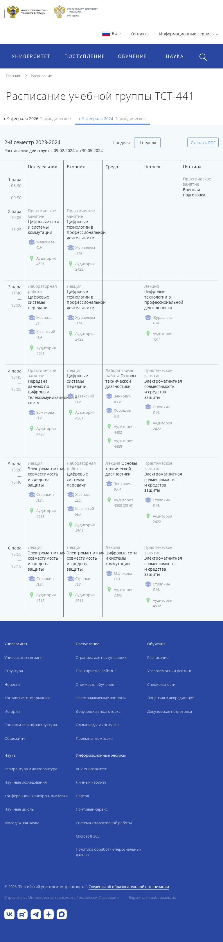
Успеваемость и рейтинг (169, 670)
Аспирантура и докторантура (30, 768)
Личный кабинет (91, 782)
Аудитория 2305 (119, 592)
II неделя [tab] (147, 142)
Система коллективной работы (104, 822)
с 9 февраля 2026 (37, 118)
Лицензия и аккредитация (170, 697)
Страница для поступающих (101, 657)
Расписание (41, 75)
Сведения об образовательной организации (129, 886)
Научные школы (19, 809)
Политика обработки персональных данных (108, 852)
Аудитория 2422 (81, 266)
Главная (13, 75)
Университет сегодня (23, 657)
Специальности (161, 684)
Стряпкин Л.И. (157, 409)
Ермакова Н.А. (41, 415)
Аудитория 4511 (158, 336)
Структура (13, 670)
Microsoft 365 (87, 836)
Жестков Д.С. (39, 320)
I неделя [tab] (121, 142)
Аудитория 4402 (119, 429)
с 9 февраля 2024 (112, 118)
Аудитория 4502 (158, 603)
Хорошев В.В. (118, 413)
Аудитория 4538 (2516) (119, 502)
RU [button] (111, 33)
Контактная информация (27, 697)
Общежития (15, 738)
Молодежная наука (21, 822)
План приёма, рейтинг (96, 670)
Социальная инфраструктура (30, 724)
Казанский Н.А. (41, 334)
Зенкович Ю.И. (118, 398)
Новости (12, 684)
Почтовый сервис (91, 809)
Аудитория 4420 (42, 431)
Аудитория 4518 (42, 513)
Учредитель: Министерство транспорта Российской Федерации (61, 897)
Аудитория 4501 (42, 261)
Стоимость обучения (95, 684)
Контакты (140, 34)
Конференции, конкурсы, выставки (36, 795)
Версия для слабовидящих (152, 897)
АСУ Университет (91, 768)
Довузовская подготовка (98, 711)
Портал (82, 795)
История (12, 711)
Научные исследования (25, 782)
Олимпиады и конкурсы (97, 724)
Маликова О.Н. (41, 244)
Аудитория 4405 (119, 443)
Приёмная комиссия (94, 738)
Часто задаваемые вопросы (101, 697)
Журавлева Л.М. (81, 250)
